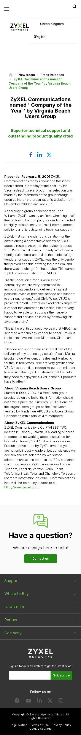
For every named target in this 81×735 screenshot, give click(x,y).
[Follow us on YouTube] (28, 701)
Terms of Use (39, 725)
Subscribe (61, 675)
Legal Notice (18, 725)
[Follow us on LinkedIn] (39, 701)
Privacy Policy (61, 725)
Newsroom (14, 606)
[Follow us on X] (50, 701)
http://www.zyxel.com (21, 487)
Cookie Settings (40, 728)
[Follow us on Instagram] (61, 701)
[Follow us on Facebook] (17, 701)
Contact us (40, 558)
